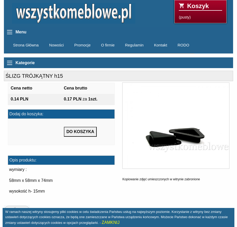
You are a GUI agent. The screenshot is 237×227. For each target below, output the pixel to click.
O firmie (107, 45)
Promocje (82, 45)
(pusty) (200, 10)
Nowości (56, 45)
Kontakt (160, 45)
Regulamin (134, 45)
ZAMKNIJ (110, 222)
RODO (183, 45)
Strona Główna (26, 45)
